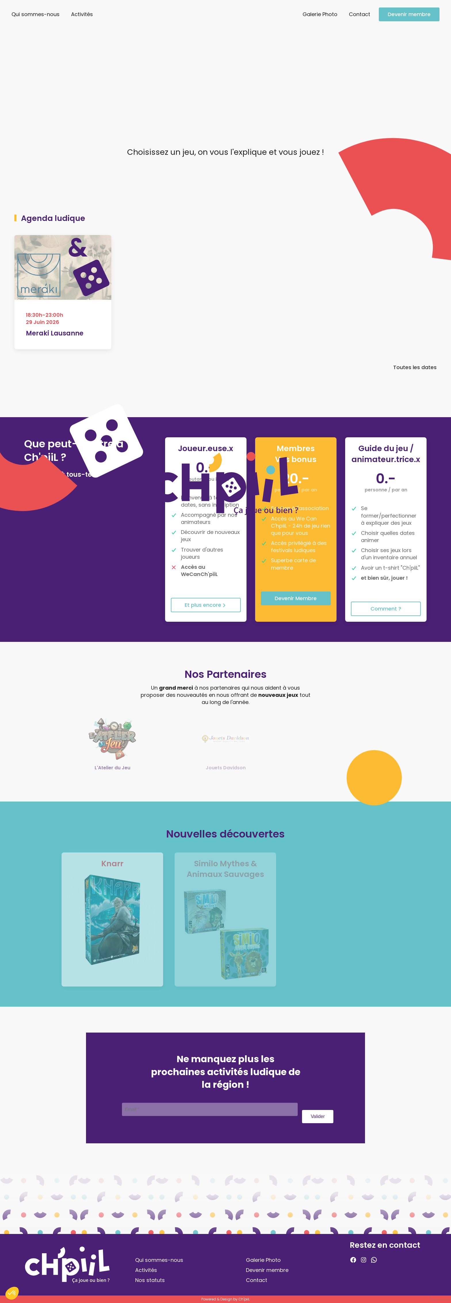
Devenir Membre (296, 598)
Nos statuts (150, 1280)
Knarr (112, 863)
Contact (359, 14)
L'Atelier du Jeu (112, 767)
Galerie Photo (320, 14)
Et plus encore (206, 604)
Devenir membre (409, 14)
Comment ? (385, 608)
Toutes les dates (415, 368)
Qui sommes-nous (36, 14)
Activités (82, 14)
